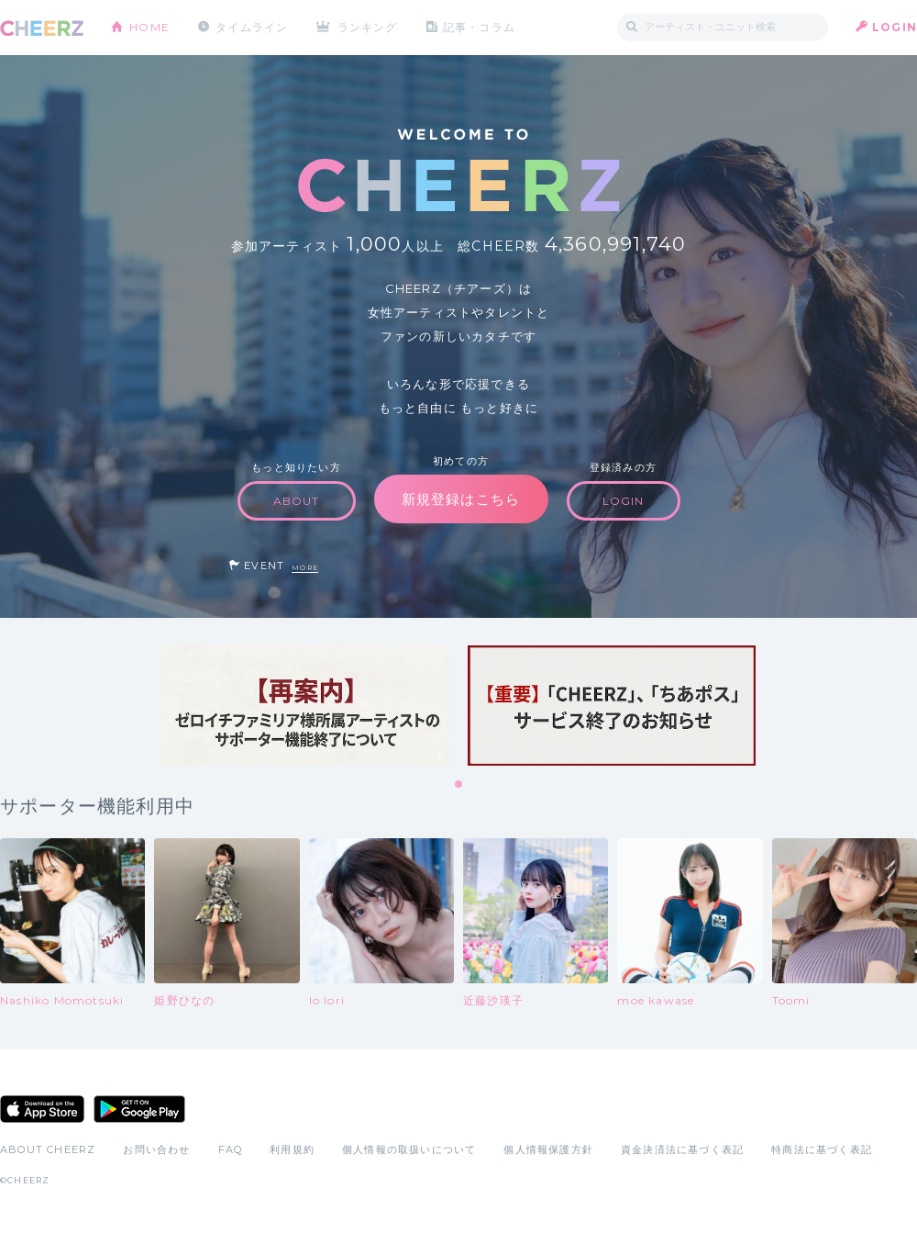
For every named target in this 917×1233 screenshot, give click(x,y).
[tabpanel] (305, 705)
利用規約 (292, 1149)
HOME (149, 27)
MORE (305, 568)
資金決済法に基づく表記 (682, 1149)
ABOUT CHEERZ (47, 1149)
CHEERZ (41, 28)
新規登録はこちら (461, 499)
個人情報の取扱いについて (409, 1149)
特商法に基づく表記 (821, 1149)
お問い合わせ (156, 1149)
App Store (42, 1109)
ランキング (367, 27)
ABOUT (296, 501)
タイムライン (251, 27)
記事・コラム (479, 27)
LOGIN (894, 27)
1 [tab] (459, 785)
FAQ (230, 1149)
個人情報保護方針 (548, 1149)
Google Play (139, 1109)
